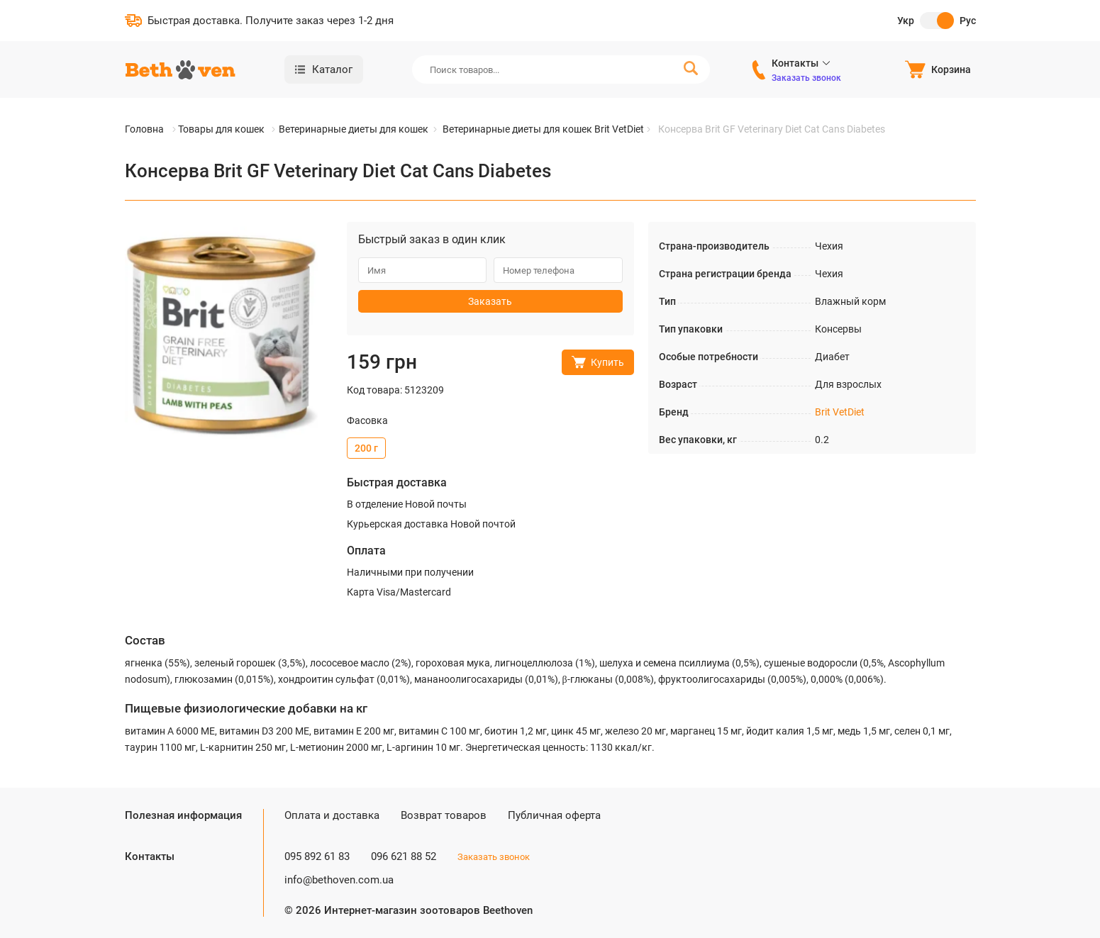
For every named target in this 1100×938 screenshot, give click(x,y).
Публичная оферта (554, 815)
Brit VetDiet (840, 412)
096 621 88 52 (403, 856)
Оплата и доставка (331, 815)
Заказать (490, 301)
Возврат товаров (444, 815)
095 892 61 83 (317, 856)
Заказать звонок (806, 78)
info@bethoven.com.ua (339, 879)
